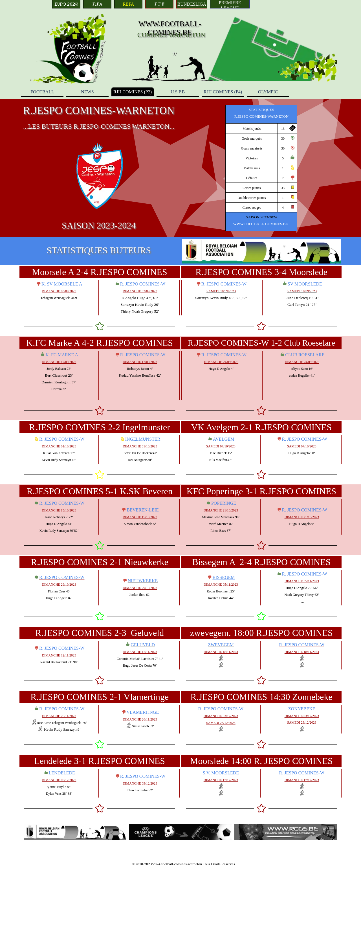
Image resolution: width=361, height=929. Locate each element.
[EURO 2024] (66, 4)
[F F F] (159, 4)
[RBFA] (128, 4)
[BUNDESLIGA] (191, 4)
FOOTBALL (42, 91)
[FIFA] (97, 4)
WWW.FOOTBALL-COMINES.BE (169, 28)
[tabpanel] (261, 167)
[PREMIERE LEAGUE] (230, 4)
